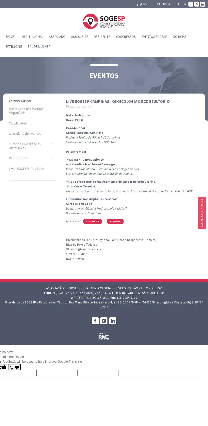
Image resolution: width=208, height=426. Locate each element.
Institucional (32, 37)
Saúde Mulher (39, 47)
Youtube (115, 221)
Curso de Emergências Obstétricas (25, 146)
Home (10, 37)
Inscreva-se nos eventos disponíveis (26, 111)
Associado (57, 37)
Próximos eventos (202, 213)
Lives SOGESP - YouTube (26, 169)
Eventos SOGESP (154, 37)
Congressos (126, 37)
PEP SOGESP (18, 158)
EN (184, 4)
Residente (102, 37)
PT (177, 4)
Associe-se (79, 37)
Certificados (17, 123)
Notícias (179, 37)
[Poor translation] (14, 367)
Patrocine (14, 47)
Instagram (92, 221)
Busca (163, 4)
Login (143, 4)
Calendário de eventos (25, 134)
